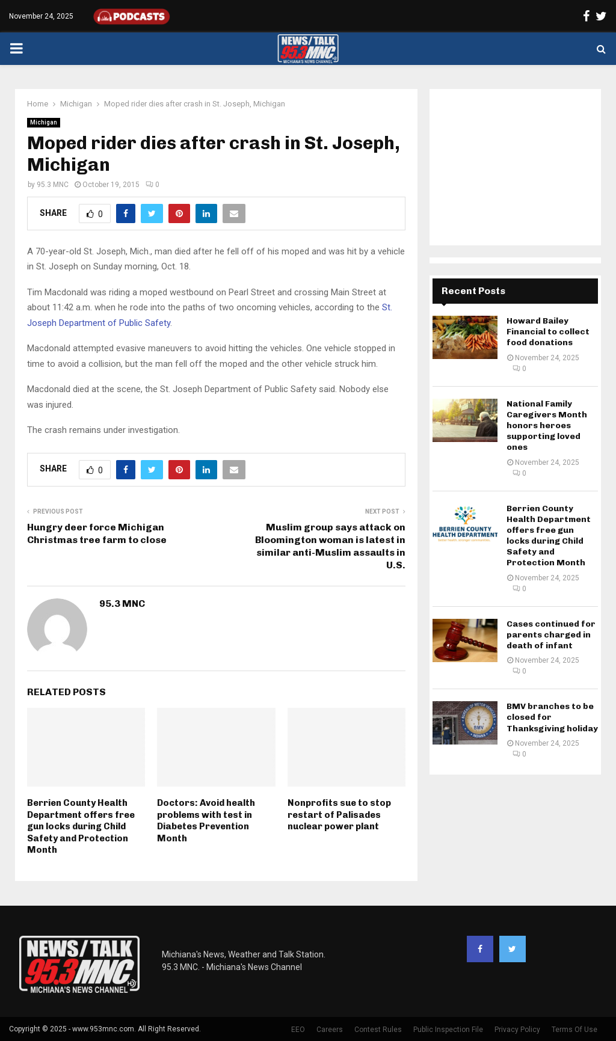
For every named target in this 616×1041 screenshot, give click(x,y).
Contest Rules (378, 1029)
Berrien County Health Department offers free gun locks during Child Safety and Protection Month (81, 826)
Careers (329, 1029)
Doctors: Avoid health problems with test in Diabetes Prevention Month (206, 820)
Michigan (43, 122)
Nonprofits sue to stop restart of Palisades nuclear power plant (339, 814)
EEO (298, 1029)
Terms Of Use (574, 1029)
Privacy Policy (517, 1029)
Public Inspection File (448, 1029)
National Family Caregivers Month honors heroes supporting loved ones (547, 426)
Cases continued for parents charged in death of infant (551, 635)
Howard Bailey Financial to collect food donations (548, 332)
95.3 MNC (53, 184)
